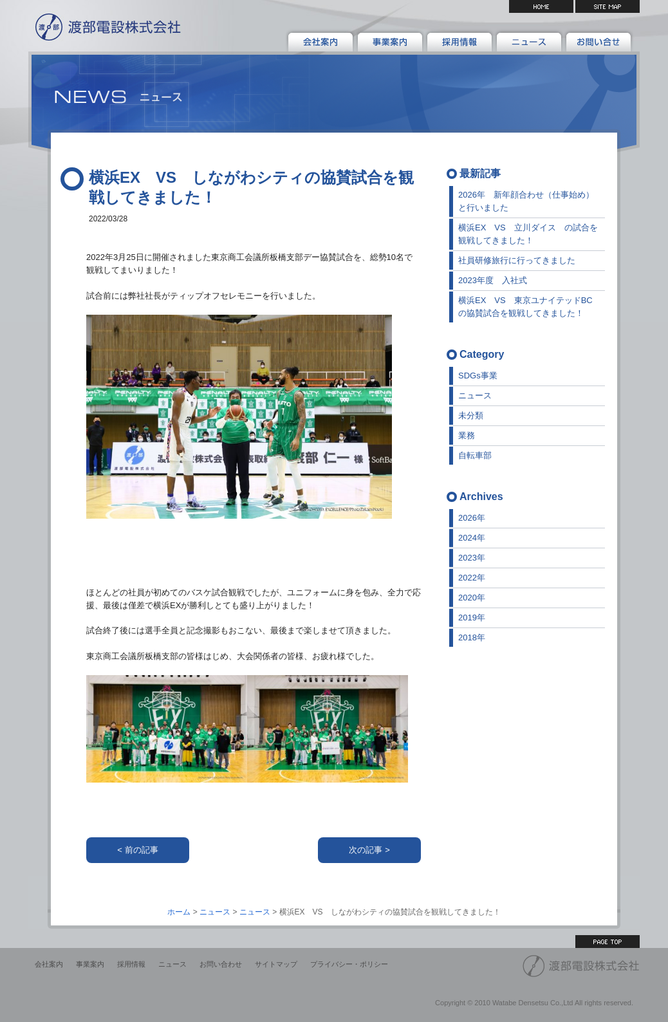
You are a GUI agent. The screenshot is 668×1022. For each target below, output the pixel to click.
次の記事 (365, 850)
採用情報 (131, 964)
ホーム (178, 911)
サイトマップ (607, 6)
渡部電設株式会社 (105, 26)
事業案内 (90, 964)
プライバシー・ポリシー (349, 964)
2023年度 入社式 (492, 280)
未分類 (470, 415)
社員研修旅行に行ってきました (516, 260)
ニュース (475, 395)
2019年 (471, 617)
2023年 (471, 557)
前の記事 (141, 850)
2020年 (471, 597)
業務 (466, 435)
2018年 (471, 637)
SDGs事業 (477, 375)
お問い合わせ (220, 964)
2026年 (471, 518)
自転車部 (475, 455)
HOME (541, 6)
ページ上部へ (607, 941)
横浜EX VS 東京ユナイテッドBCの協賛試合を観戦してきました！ (525, 306)
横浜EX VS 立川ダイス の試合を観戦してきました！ (528, 234)
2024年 (471, 538)
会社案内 (49, 964)
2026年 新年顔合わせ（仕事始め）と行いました (526, 201)
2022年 (471, 577)
